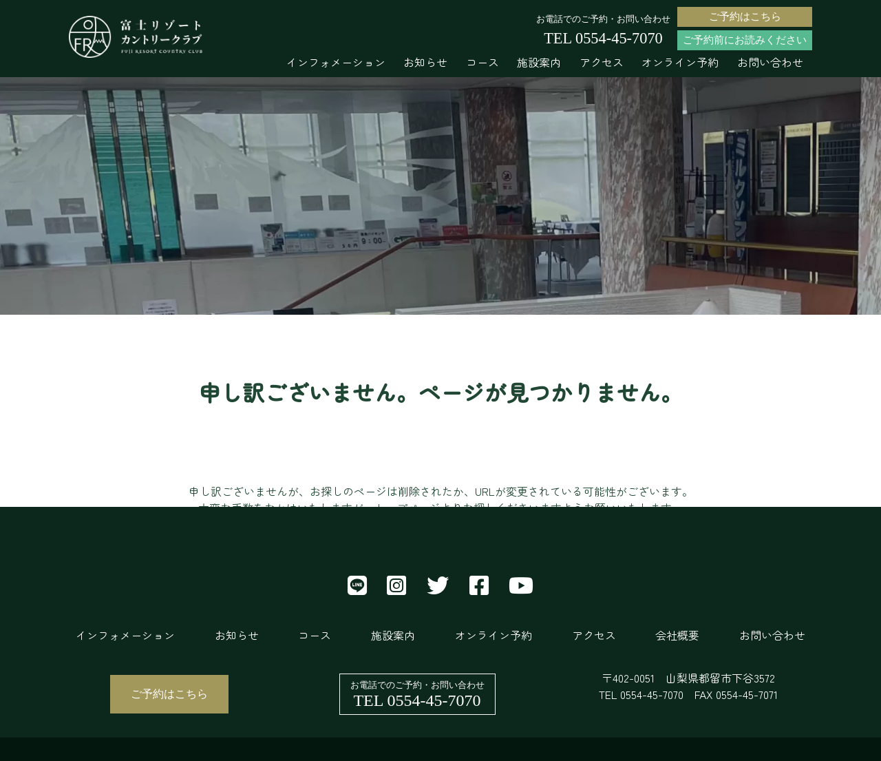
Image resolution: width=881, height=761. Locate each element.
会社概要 (677, 635)
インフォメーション (335, 62)
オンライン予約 (680, 62)
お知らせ (425, 62)
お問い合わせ (770, 62)
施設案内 (539, 62)
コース (482, 62)
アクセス (602, 62)
